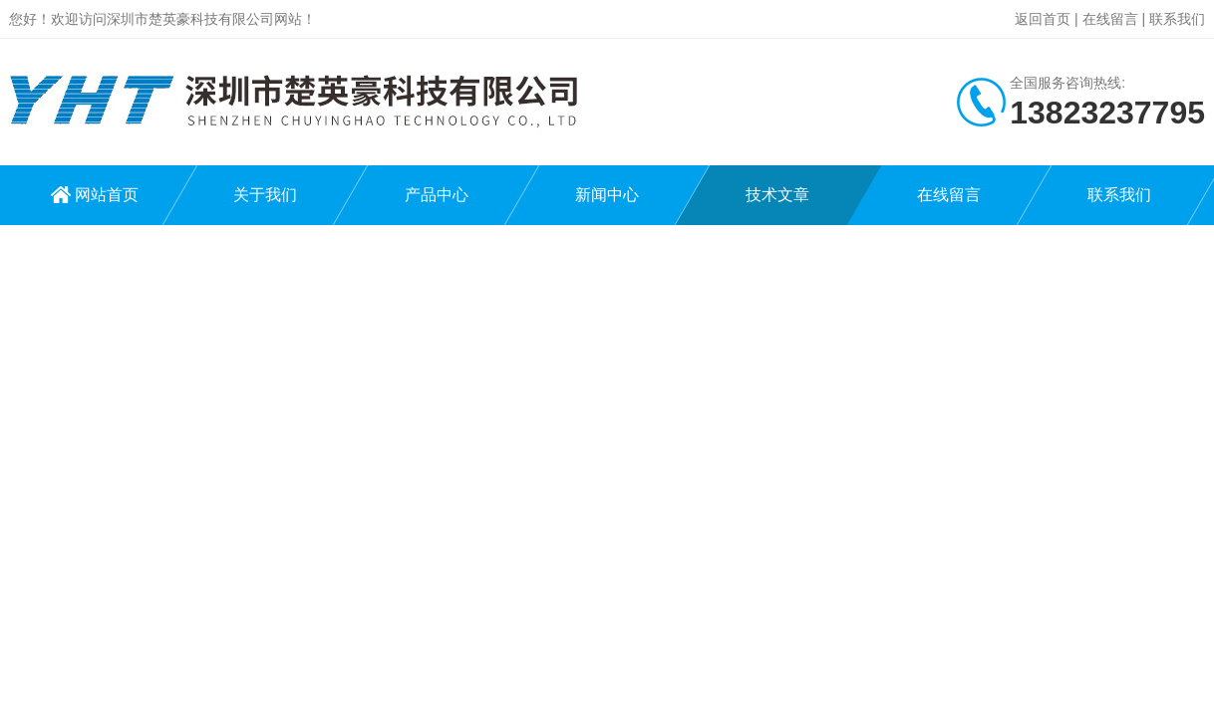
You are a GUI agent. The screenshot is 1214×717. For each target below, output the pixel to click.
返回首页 (1042, 19)
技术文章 (777, 194)
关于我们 (265, 194)
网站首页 (107, 194)
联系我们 (1177, 19)
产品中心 (436, 194)
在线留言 (1110, 19)
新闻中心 (607, 194)
